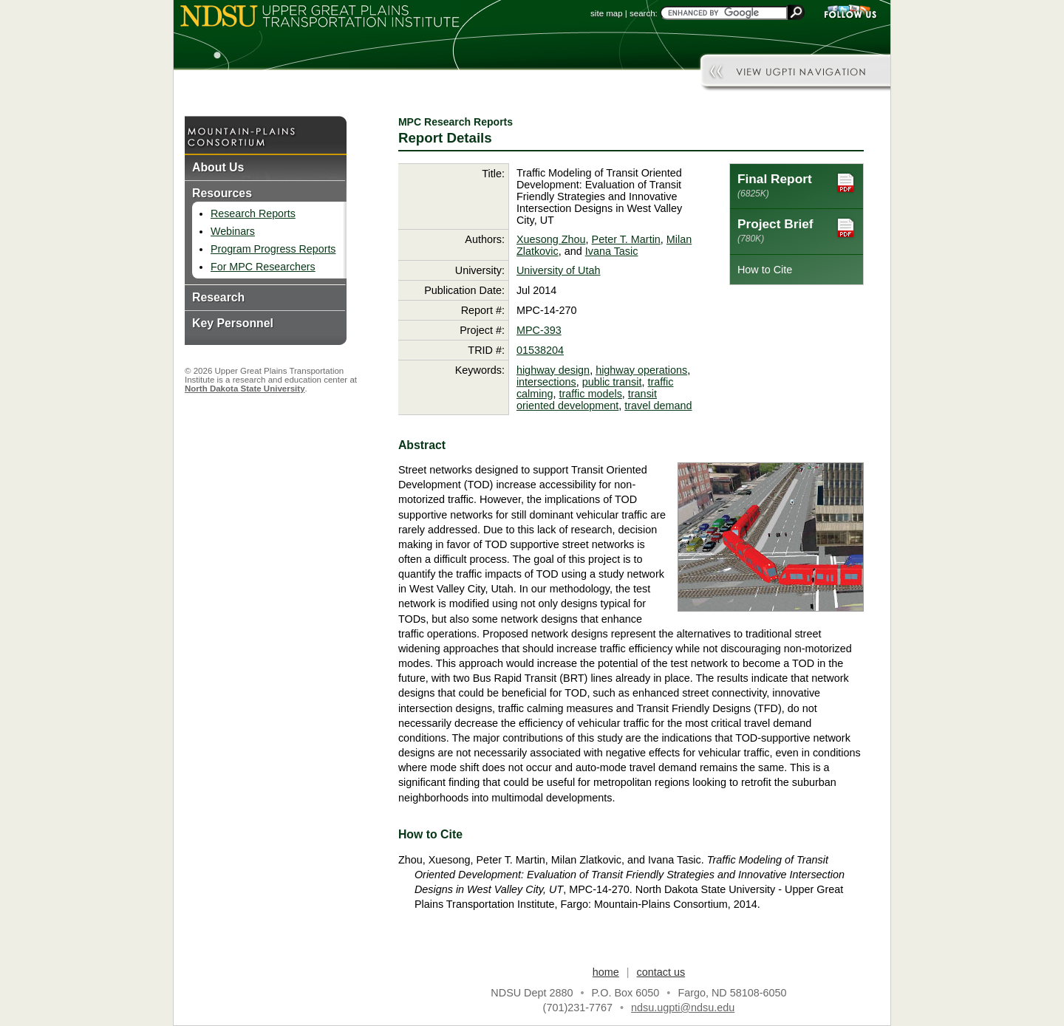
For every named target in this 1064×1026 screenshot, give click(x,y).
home (606, 972)
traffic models (590, 394)
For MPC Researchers (263, 267)
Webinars (233, 231)
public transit (612, 382)
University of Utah (558, 270)
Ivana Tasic (611, 251)
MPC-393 (539, 330)
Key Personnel (232, 323)
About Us (218, 167)
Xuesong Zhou (551, 239)
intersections (546, 382)
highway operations (641, 370)
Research (218, 297)
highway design (553, 370)
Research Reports (253, 213)
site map (606, 13)
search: (644, 13)
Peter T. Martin (626, 239)
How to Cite (764, 270)
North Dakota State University (245, 388)
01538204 (540, 350)
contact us (661, 972)
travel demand (658, 405)
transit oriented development (586, 399)
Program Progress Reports (273, 249)
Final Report (796, 185)
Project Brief (796, 230)
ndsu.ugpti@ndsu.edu (682, 1007)
